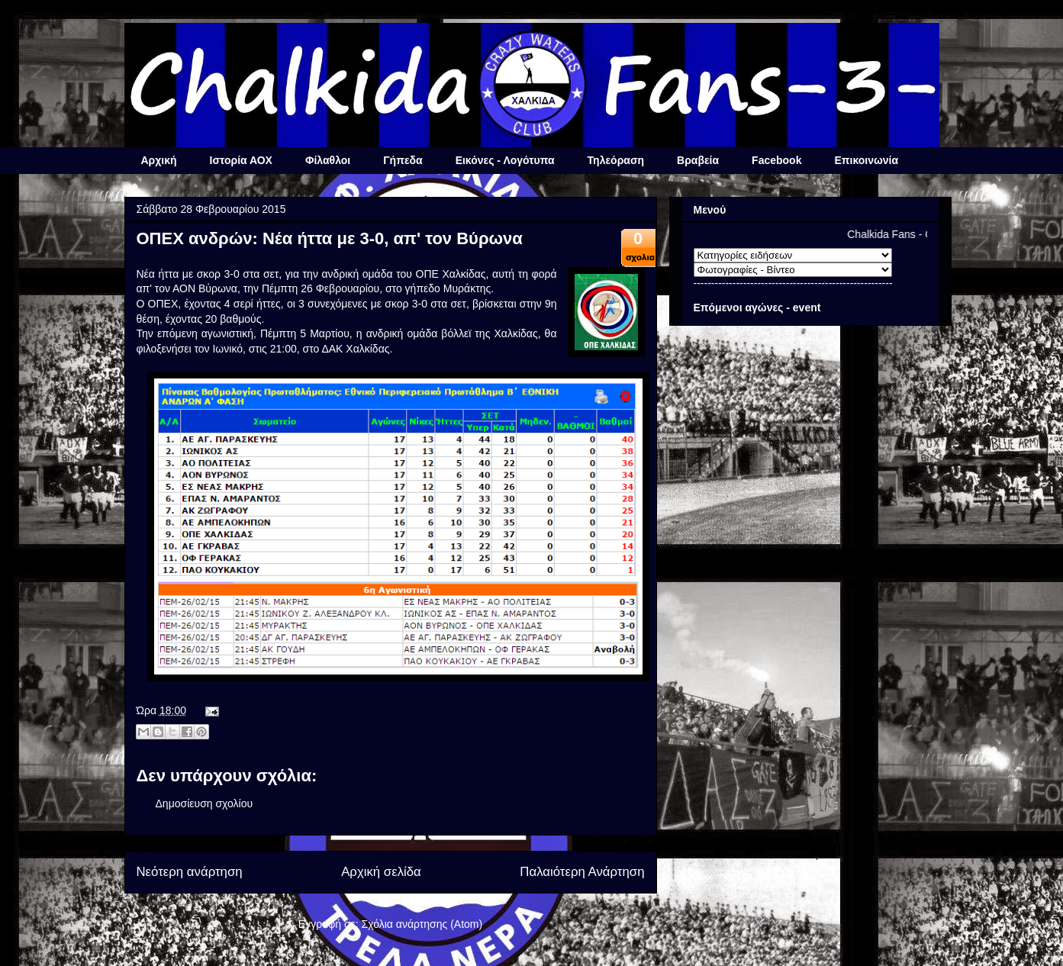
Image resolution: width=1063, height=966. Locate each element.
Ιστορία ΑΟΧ (241, 160)
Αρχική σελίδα (381, 872)
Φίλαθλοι (327, 160)
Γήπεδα (402, 160)
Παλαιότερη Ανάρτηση (582, 872)
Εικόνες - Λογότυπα (505, 160)
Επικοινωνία (866, 160)
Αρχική (159, 160)
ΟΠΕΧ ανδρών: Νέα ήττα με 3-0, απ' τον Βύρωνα (330, 238)
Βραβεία (698, 160)
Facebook (776, 160)
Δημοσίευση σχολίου (204, 803)
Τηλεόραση (616, 160)
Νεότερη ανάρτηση (190, 872)
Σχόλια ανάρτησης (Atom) (422, 924)
